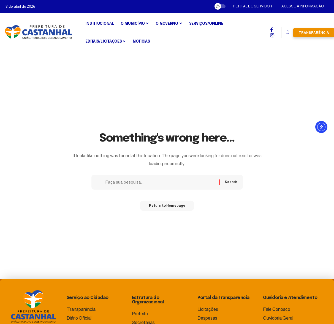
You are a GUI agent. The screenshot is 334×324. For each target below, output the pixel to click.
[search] (287, 32)
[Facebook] (272, 30)
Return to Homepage (167, 208)
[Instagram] (272, 35)
